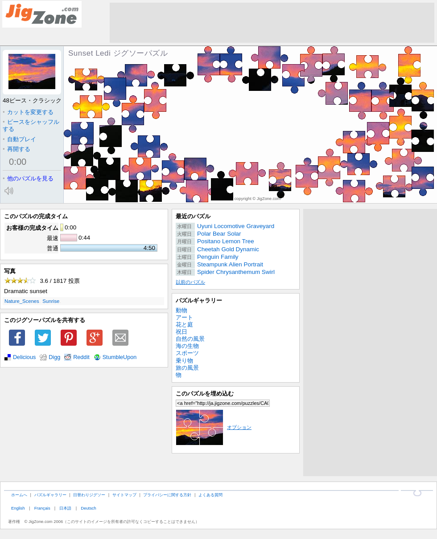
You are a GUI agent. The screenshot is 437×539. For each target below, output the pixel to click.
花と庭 (184, 324)
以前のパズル (190, 282)
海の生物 (187, 346)
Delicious (24, 357)
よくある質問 (210, 494)
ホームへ (19, 494)
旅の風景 (187, 367)
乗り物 (184, 360)
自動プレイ (19, 139)
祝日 (181, 331)
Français (42, 508)
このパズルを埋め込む (205, 393)
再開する (16, 149)
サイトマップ (124, 494)
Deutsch (88, 508)
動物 (181, 310)
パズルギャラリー (199, 300)
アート (184, 317)
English (18, 508)
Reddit (81, 357)
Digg (54, 357)
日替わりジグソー (89, 494)
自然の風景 (190, 338)
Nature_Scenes (21, 301)
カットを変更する (28, 112)
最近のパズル (193, 216)
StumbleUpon (120, 357)
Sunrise (50, 301)
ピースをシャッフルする (31, 125)
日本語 (65, 508)
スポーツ (187, 353)
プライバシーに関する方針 (167, 494)
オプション (213, 427)
